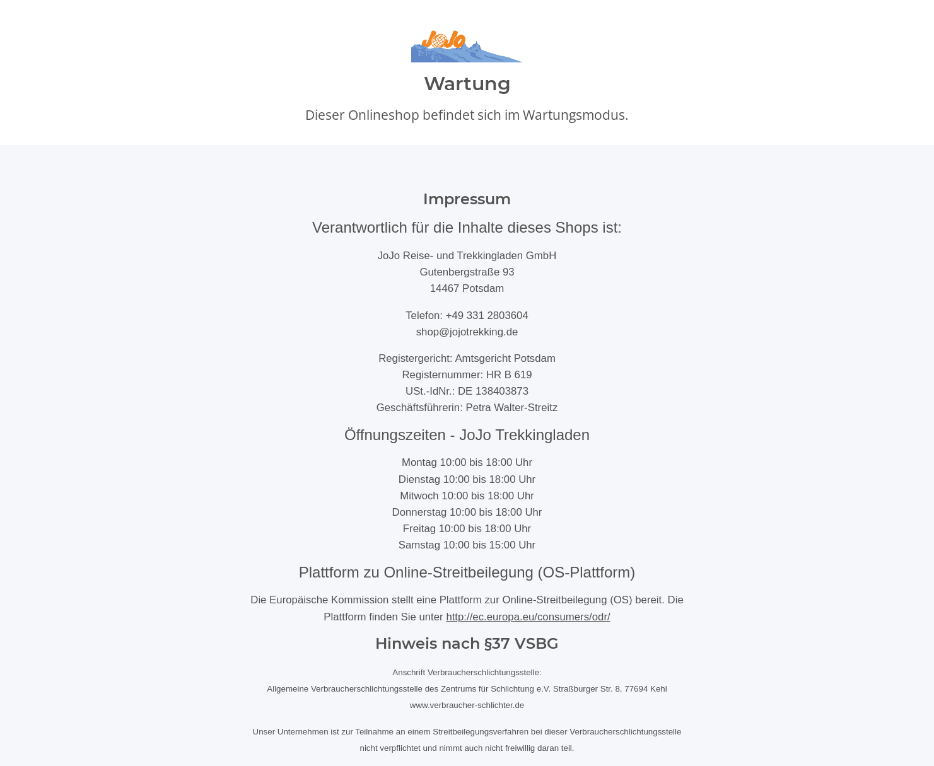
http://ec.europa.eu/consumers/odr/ (528, 617)
